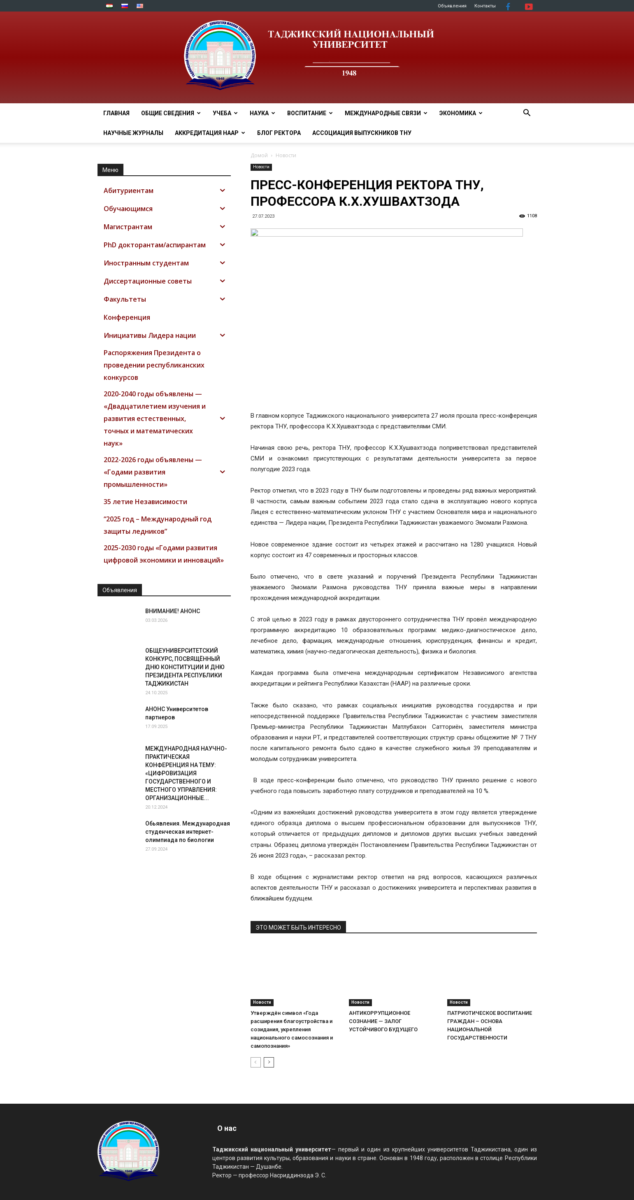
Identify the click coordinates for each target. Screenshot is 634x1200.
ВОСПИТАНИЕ (310, 113)
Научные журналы (133, 133)
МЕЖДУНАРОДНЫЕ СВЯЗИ (386, 113)
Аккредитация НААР (210, 133)
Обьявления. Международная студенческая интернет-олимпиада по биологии (187, 831)
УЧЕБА (225, 113)
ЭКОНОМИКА (461, 113)
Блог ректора (279, 133)
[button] (527, 114)
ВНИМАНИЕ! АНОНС (172, 611)
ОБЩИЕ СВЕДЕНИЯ (171, 113)
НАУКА (262, 113)
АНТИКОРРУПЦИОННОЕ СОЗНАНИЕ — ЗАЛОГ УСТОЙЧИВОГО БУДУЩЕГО (383, 1021)
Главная (116, 113)
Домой (259, 155)
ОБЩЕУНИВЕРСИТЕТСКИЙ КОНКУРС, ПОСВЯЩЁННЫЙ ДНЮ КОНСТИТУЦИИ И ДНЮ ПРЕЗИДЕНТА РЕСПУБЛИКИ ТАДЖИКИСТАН (185, 667)
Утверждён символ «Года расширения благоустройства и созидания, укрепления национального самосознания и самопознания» (292, 1029)
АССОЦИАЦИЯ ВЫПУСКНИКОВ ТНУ (361, 133)
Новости (261, 167)
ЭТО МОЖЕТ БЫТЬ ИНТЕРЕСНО (298, 927)
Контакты (485, 6)
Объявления (452, 6)
